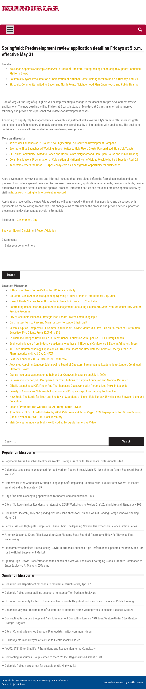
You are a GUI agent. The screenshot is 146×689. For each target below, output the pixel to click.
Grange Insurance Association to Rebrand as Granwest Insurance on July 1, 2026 (58, 375)
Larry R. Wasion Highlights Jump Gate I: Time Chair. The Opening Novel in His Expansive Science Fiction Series (71, 526)
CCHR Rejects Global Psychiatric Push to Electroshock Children (42, 640)
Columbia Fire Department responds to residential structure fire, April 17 (48, 584)
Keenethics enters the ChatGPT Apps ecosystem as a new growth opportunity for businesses (65, 165)
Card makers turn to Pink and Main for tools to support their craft (48, 322)
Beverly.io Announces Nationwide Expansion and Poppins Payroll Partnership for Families (63, 391)
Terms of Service (60, 680)
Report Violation (46, 230)
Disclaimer (28, 230)
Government (24, 220)
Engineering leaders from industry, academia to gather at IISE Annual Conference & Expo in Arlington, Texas (74, 343)
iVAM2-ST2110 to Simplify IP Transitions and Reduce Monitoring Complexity (50, 648)
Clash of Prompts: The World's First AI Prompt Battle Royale (45, 407)
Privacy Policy (43, 680)
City (35, 220)
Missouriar (30, 9)
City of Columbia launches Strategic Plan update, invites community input (53, 317)
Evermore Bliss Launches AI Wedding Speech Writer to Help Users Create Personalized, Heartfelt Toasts (71, 148)
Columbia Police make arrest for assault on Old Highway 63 (40, 666)
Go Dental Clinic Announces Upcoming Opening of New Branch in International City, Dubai (63, 296)
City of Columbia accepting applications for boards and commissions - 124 (49, 496)
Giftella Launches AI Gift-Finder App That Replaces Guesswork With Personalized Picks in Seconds (68, 386)
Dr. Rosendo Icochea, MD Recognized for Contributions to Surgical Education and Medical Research (69, 380)
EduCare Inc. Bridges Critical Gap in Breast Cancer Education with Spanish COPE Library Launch (67, 338)
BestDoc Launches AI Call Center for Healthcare (38, 359)
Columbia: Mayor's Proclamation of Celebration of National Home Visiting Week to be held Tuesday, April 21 (74, 79)
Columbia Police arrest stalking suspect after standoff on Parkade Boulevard (50, 593)
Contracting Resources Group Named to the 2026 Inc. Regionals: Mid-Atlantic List (53, 657)
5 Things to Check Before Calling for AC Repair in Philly (42, 290)
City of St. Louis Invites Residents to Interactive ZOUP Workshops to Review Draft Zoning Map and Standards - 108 (73, 504)
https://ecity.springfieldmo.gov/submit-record (38, 192)
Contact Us (7, 684)
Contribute (19, 684)
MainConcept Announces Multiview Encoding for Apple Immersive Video (53, 422)
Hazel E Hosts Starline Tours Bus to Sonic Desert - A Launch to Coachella (53, 301)
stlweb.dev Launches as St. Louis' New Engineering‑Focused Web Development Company (63, 143)
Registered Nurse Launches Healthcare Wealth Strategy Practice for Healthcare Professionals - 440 (64, 461)
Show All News (11, 230)
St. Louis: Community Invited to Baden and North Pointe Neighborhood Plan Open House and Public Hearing (74, 84)
